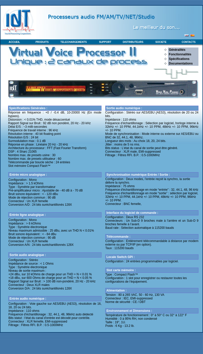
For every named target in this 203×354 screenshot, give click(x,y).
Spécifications (179, 59)
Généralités (176, 50)
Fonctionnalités (179, 54)
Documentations (180, 63)
